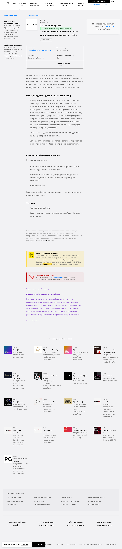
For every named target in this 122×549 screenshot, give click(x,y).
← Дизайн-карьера (9, 16)
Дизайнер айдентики (69, 504)
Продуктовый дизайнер (96, 497)
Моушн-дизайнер (94, 501)
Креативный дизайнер (15, 501)
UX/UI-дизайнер (66, 497)
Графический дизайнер (42, 497)
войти (113, 1)
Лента (14, 3)
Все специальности (14, 497)
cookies (24, 544)
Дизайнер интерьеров (42, 504)
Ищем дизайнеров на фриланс (66, 4)
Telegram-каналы (81, 4)
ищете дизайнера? (99, 1)
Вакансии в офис (22, 4)
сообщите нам (41, 240)
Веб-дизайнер (39, 501)
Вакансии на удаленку (35, 4)
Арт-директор (11, 504)
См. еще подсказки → (33, 321)
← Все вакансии (32, 15)
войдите (110, 27)
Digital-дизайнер (94, 504)
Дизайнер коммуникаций (70, 501)
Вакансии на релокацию (50, 4)
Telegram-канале (55, 277)
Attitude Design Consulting (39, 50)
